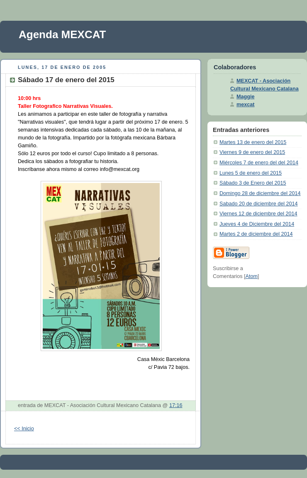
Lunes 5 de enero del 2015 (250, 173)
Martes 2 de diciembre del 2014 (256, 234)
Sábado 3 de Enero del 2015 (252, 183)
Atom (252, 276)
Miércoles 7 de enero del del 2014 (258, 163)
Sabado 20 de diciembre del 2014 (258, 204)
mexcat (245, 104)
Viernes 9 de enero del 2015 (252, 152)
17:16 (176, 405)
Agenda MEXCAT (62, 34)
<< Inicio (24, 429)
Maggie (245, 97)
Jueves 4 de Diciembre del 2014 (256, 224)
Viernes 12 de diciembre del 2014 (258, 214)
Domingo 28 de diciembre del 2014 (260, 193)
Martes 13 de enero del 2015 (252, 142)
